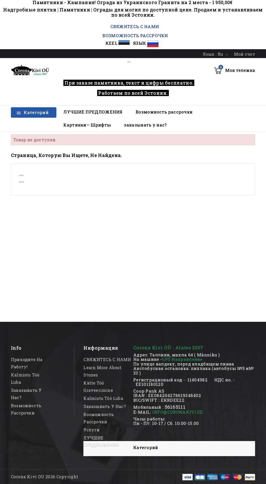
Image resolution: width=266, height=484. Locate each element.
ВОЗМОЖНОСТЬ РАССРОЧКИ (135, 35)
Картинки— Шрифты (87, 125)
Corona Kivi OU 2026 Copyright (44, 476)
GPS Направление (182, 359)
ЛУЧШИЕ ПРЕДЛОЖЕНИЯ (92, 112)
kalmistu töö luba (103, 398)
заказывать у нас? (145, 125)
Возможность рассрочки (164, 112)
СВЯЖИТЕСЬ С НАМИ (134, 26)
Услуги (91, 429)
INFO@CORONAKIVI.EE (177, 412)
